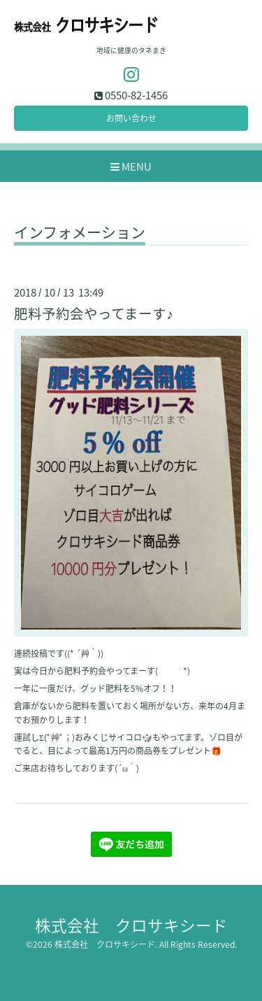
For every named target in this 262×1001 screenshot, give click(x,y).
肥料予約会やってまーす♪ (93, 313)
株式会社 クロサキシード (131, 925)
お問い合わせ (131, 118)
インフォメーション (79, 234)
